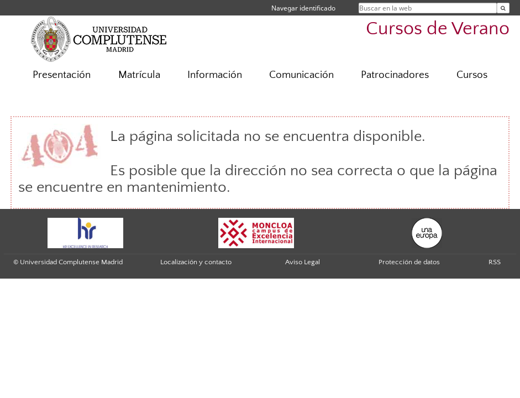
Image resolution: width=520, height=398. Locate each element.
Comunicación (301, 75)
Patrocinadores (395, 75)
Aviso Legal (302, 262)
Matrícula (139, 75)
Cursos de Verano (438, 29)
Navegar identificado (303, 8)
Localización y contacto (196, 262)
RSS (495, 262)
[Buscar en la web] (503, 8)
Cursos (471, 75)
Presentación (62, 75)
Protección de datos (409, 262)
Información (214, 75)
